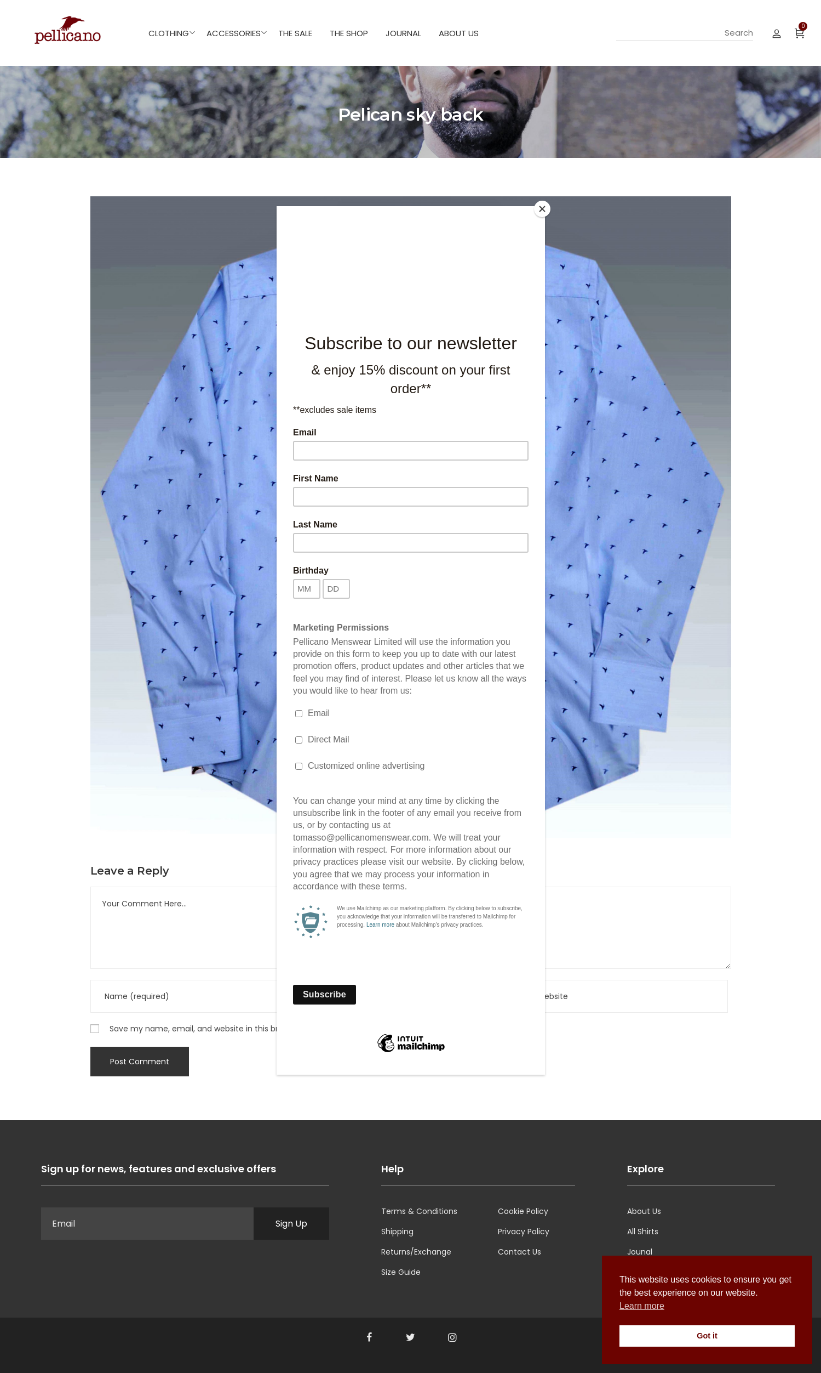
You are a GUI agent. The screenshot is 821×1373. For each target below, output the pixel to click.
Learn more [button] (641, 1305)
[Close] (542, 209)
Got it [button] (707, 1335)
